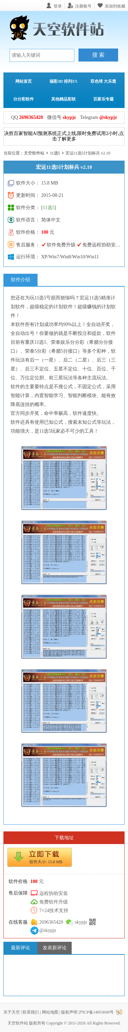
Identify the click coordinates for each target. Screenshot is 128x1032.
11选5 (55, 153)
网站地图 (50, 1012)
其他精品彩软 (63, 99)
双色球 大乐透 (103, 81)
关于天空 (11, 1012)
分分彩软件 (23, 99)
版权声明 (69, 1012)
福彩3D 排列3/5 (63, 81)
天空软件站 (34, 153)
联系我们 (31, 1012)
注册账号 (83, 6)
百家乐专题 (103, 99)
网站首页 (23, 81)
